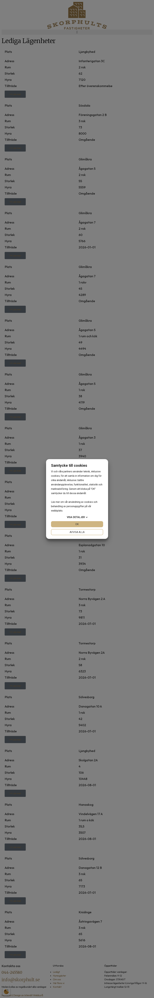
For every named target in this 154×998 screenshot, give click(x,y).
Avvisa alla (77, 532)
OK (77, 524)
